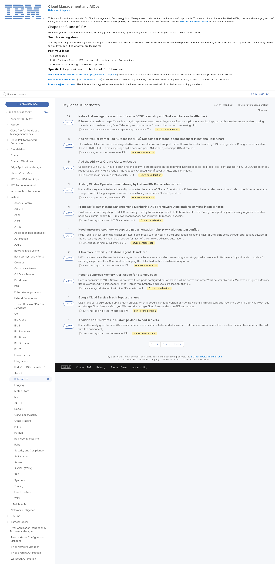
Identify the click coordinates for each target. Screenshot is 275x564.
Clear (46, 112)
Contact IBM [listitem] (83, 367)
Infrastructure (116, 288)
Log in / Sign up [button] (259, 93)
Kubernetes (139, 129)
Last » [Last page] (178, 344)
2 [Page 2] (157, 344)
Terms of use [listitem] (119, 367)
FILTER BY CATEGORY (19, 112)
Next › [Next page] (166, 344)
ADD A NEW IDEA (27, 104)
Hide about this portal (59, 10)
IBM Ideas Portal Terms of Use (206, 356)
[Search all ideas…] (32, 94)
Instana (106, 129)
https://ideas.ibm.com (89, 79)
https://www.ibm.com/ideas (102, 74)
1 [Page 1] (152, 344)
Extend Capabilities (122, 129)
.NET (113, 220)
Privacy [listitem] (100, 367)
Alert (112, 175)
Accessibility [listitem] (139, 367)
